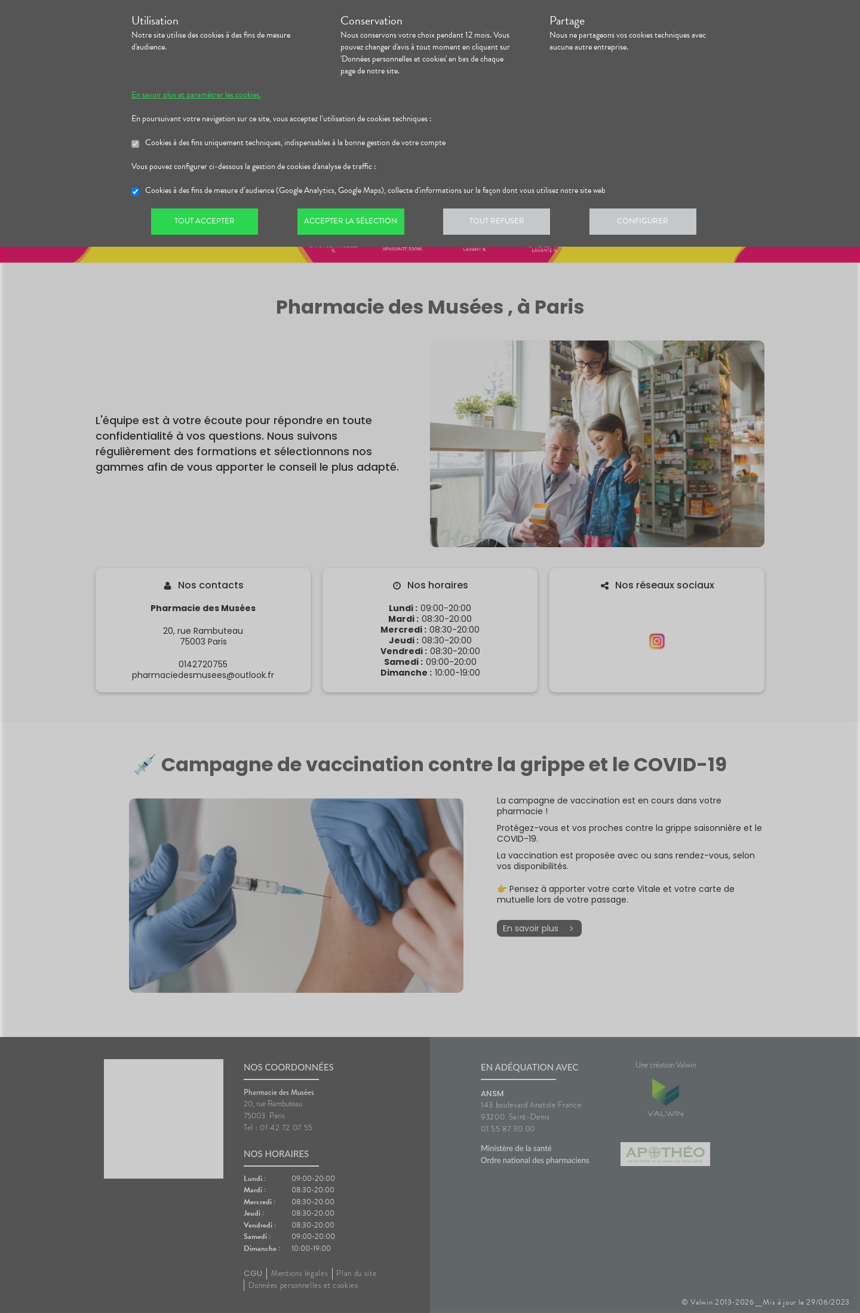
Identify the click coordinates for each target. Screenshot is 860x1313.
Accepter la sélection (355, 223)
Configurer (654, 223)
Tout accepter (206, 223)
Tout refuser (505, 223)
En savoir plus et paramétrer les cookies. (196, 95)
